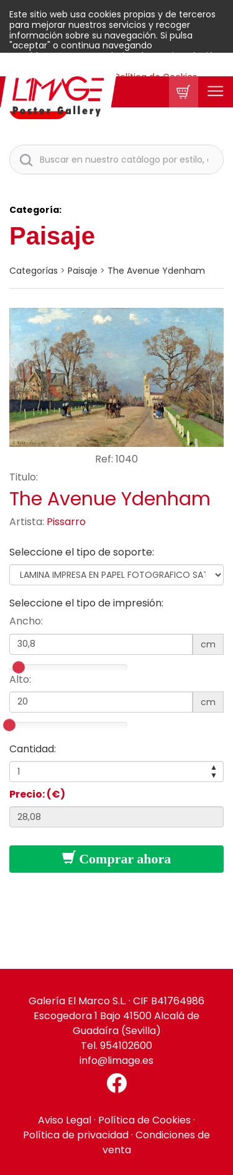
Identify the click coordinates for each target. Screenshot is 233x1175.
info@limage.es (116, 1060)
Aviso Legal (64, 1120)
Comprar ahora (116, 858)
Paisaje (52, 236)
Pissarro (66, 522)
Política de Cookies (144, 1120)
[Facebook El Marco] (116, 1083)
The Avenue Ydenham (156, 270)
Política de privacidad (76, 1135)
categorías (33, 270)
